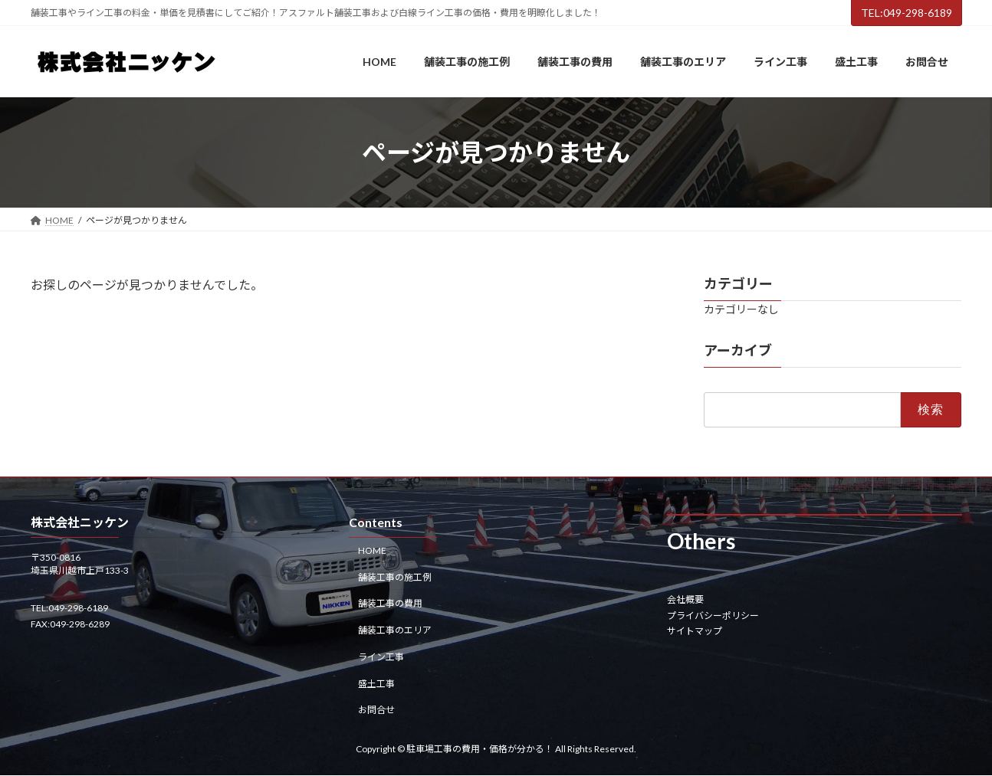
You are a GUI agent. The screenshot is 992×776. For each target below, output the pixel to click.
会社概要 (685, 600)
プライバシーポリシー (713, 615)
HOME (372, 550)
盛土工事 (376, 683)
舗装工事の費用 (390, 604)
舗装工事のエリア (395, 630)
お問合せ (376, 710)
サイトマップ (694, 631)
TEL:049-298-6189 (906, 12)
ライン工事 (381, 657)
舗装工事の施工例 (395, 577)
